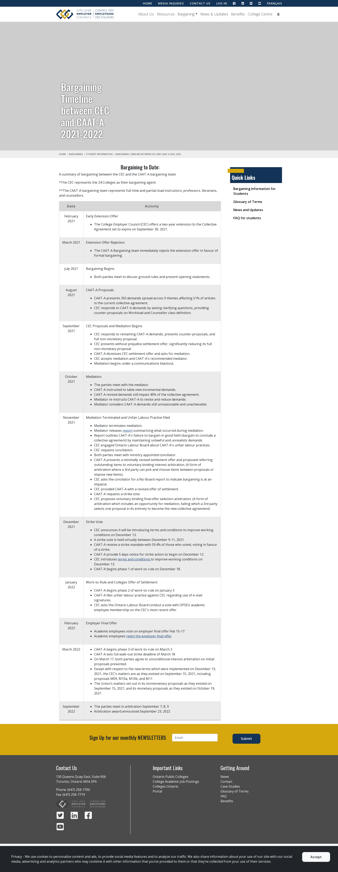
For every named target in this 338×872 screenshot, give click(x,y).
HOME (147, 3)
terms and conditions (134, 559)
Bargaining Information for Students (254, 191)
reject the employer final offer (149, 636)
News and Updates (248, 210)
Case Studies (230, 786)
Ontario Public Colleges (170, 776)
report (128, 430)
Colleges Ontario (165, 786)
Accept (316, 857)
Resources (166, 14)
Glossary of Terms (247, 201)
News (225, 776)
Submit (246, 738)
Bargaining (186, 14)
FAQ (224, 796)
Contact (226, 781)
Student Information (99, 154)
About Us (146, 14)
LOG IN (221, 3)
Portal (157, 791)
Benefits (238, 14)
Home (62, 154)
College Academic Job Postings (176, 781)
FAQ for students (247, 218)
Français (274, 3)
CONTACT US (200, 3)
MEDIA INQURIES (171, 3)
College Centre (260, 14)
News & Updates (214, 14)
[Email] (195, 737)
